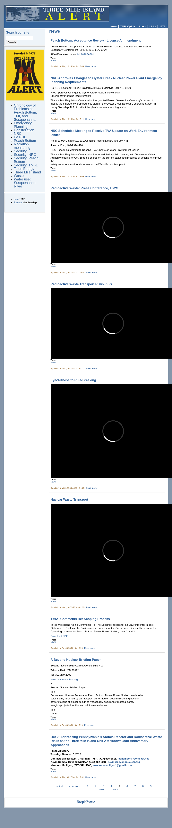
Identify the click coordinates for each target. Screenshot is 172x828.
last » (115, 789)
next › (102, 789)
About (142, 26)
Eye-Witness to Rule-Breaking (73, 380)
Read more (90, 66)
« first (59, 786)
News (113, 26)
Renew (18, 202)
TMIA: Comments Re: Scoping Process (80, 619)
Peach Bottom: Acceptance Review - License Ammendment (96, 40)
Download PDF (59, 636)
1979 (162, 26)
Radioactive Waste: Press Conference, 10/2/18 (85, 188)
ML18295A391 (85, 54)
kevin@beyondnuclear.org (124, 761)
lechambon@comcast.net (133, 758)
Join (16, 199)
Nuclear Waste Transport (69, 499)
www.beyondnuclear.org (64, 679)
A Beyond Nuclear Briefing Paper (76, 659)
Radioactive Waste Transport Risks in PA (82, 284)
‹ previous (75, 786)
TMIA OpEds (127, 26)
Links (153, 26)
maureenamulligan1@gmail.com (112, 765)
